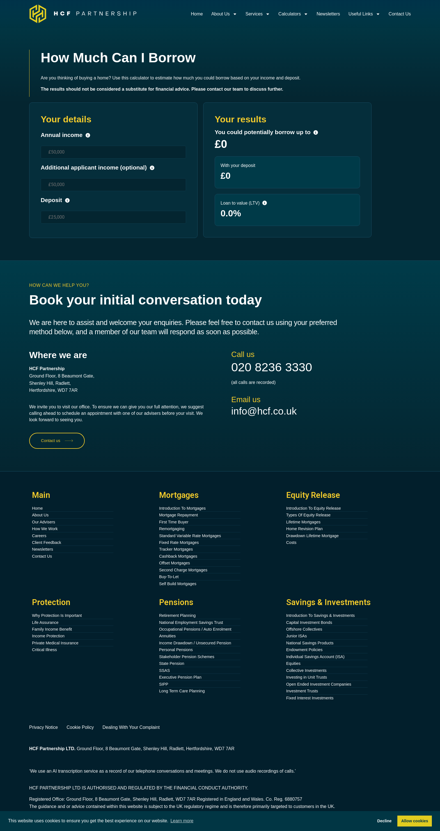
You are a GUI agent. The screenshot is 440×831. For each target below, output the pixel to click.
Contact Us (400, 14)
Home (197, 14)
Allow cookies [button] (414, 821)
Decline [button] (384, 821)
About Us (224, 14)
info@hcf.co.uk (264, 411)
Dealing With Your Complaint (131, 727)
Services (258, 14)
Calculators (293, 14)
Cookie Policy (80, 727)
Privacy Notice (43, 727)
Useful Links (364, 14)
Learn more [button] (181, 820)
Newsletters (328, 14)
